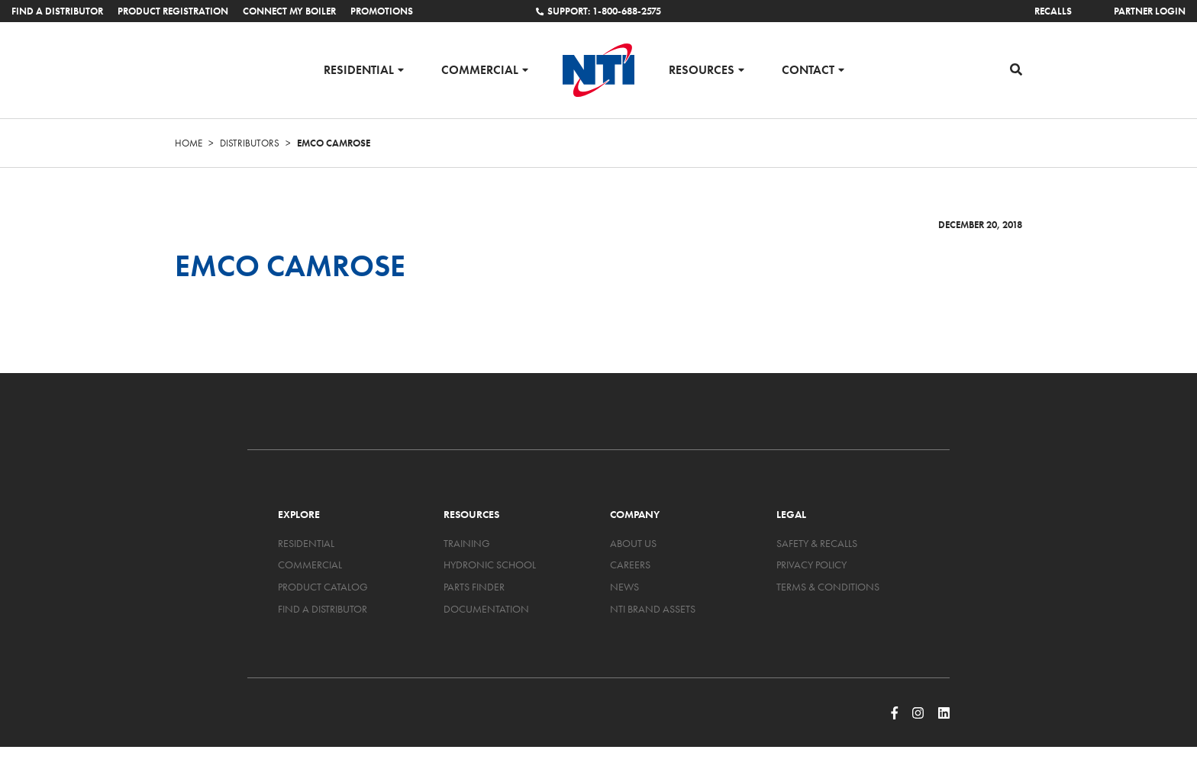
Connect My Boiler (289, 11)
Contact (808, 69)
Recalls (1053, 11)
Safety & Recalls (816, 543)
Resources (701, 69)
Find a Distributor (57, 11)
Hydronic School (490, 564)
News (624, 587)
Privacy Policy (811, 564)
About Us (633, 543)
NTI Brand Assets (652, 609)
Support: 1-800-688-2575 (598, 11)
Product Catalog (323, 587)
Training (467, 543)
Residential (359, 69)
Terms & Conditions (827, 587)
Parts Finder (474, 587)
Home (188, 143)
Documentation (486, 609)
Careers (630, 564)
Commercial (479, 69)
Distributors (249, 143)
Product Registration (173, 11)
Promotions (381, 11)
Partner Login (1150, 11)
